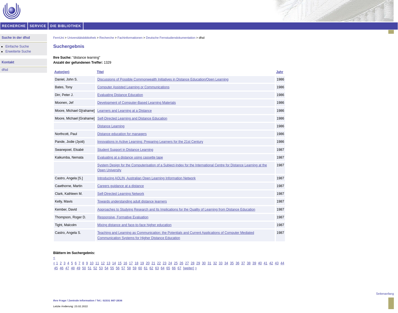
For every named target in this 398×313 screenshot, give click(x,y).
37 (243, 263)
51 (90, 268)
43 (277, 263)
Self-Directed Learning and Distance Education (132, 118)
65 (168, 268)
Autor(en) (61, 72)
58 (129, 268)
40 (260, 263)
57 (123, 268)
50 (84, 268)
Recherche (107, 37)
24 (170, 263)
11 (97, 263)
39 (254, 263)
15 (120, 263)
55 (112, 268)
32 (215, 263)
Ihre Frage (59, 300)
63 (157, 268)
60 (140, 268)
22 (159, 263)
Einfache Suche (17, 46)
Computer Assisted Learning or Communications (133, 87)
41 (266, 263)
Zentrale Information (82, 300)
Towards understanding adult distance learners (132, 201)
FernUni (58, 37)
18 (136, 263)
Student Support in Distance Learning (125, 150)
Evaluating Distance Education (120, 95)
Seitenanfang (385, 293)
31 (209, 263)
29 (198, 263)
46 (62, 268)
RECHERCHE (14, 26)
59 (135, 268)
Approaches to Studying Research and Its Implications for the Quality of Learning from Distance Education (176, 209)
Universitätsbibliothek (81, 37)
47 (67, 268)
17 (131, 263)
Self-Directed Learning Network (120, 194)
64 (162, 268)
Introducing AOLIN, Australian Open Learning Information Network (146, 178)
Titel (100, 72)
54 (106, 268)
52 (95, 268)
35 (232, 263)
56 (118, 268)
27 (187, 263)
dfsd (5, 70)
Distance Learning (110, 126)
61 (146, 268)
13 (109, 263)
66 (174, 268)
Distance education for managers (121, 134)
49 (78, 268)
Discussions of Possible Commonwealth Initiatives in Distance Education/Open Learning (162, 79)
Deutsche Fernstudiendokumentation (170, 37)
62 (151, 268)
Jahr (279, 72)
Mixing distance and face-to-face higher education (134, 225)
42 (271, 263)
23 (165, 263)
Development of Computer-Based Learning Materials (136, 103)
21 (153, 263)
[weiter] (188, 268)
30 (204, 263)
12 (103, 263)
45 (56, 268)
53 (101, 268)
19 (142, 263)
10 (92, 263)
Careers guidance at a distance (120, 186)
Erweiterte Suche (18, 51)
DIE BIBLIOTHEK (65, 26)
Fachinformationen (130, 37)
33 (221, 263)
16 (125, 263)
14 (114, 263)
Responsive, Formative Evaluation (122, 217)
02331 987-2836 (112, 300)
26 (181, 263)
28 (193, 263)
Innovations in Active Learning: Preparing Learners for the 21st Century (150, 142)
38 (249, 263)
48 (73, 268)
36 (237, 263)
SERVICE (38, 26)
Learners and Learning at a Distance (124, 111)
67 (179, 268)
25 (176, 263)
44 (282, 263)
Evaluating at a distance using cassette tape (130, 157)
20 (148, 263)
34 (226, 263)
